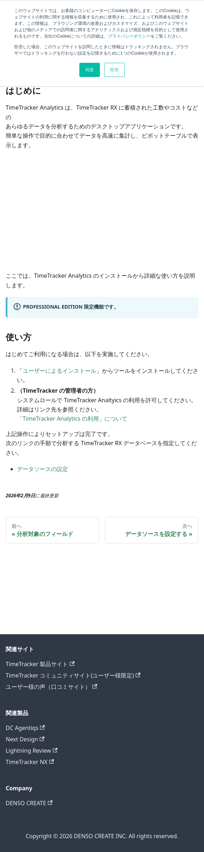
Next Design (25, 739)
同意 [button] (89, 69)
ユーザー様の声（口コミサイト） (51, 687)
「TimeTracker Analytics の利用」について (72, 418)
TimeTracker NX (30, 762)
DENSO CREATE (29, 803)
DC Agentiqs (25, 728)
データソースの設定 (42, 469)
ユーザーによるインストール (59, 371)
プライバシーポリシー (129, 36)
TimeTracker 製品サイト (40, 664)
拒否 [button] (114, 69)
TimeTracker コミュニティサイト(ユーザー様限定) (73, 675)
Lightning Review (31, 750)
